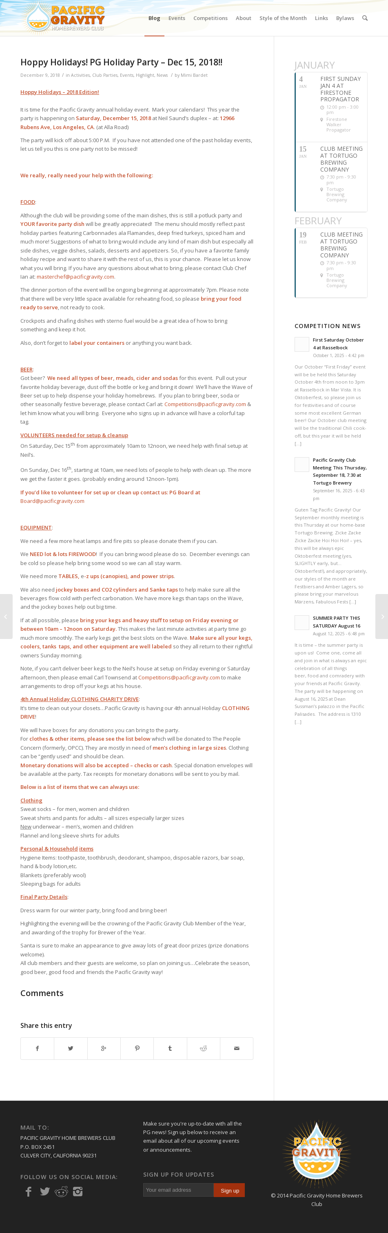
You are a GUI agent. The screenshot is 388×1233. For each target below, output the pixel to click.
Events (126, 75)
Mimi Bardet (194, 75)
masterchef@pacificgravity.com (75, 276)
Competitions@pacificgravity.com (205, 404)
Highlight (145, 75)
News (162, 75)
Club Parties (105, 75)
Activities (80, 75)
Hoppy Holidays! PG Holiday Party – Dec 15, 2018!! (121, 62)
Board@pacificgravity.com (52, 501)
